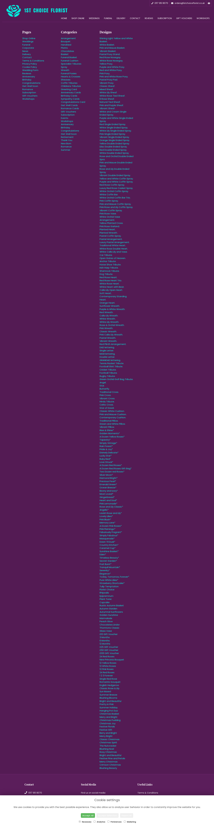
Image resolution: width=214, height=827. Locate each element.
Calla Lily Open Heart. (111, 290)
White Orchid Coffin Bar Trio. (115, 197)
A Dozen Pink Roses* (111, 525)
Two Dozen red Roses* (112, 471)
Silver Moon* (106, 474)
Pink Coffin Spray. (109, 200)
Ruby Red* (105, 459)
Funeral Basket (69, 57)
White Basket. (107, 44)
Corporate (28, 47)
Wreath (65, 70)
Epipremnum (106, 595)
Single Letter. (107, 350)
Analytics (99, 822)
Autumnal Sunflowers (111, 611)
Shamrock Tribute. (109, 270)
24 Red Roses (107, 656)
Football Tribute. (108, 372)
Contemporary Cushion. (113, 417)
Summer (65, 149)
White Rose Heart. (109, 283)
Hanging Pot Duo (109, 710)
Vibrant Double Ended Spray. (115, 175)
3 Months (105, 637)
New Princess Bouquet (112, 659)
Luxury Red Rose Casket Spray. (116, 188)
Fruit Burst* (105, 564)
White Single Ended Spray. (114, 127)
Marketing (130, 822)
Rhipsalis (104, 592)
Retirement (67, 137)
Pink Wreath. (106, 328)
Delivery (121, 18)
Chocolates (67, 51)
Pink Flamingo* (107, 529)
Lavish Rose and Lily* (111, 513)
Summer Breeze (108, 694)
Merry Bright (106, 736)
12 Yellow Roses (108, 662)
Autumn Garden (108, 608)
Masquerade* (107, 538)
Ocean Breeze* (108, 487)
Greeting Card (69, 89)
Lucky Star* (106, 455)
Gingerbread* (107, 497)
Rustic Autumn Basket (112, 605)
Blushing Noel (107, 748)
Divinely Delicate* (109, 452)
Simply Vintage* (108, 443)
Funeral (108, 18)
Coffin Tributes (69, 82)
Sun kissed (105, 691)
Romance (27, 89)
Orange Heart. (107, 302)
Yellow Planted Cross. (111, 223)
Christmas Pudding (110, 720)
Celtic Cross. (107, 404)
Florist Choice (107, 589)
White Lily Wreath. (109, 322)
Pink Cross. (105, 395)
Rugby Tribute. (107, 376)
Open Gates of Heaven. (113, 258)
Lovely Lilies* (106, 516)
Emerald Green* (108, 484)
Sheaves (65, 79)
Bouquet (65, 41)
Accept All (87, 815)
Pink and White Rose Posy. (114, 76)
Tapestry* (105, 439)
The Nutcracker (108, 745)
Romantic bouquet (110, 681)
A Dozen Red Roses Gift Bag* (116, 468)
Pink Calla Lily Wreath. (111, 334)
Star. (102, 385)
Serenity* (105, 570)
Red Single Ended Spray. (113, 124)
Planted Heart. (107, 229)
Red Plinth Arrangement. (113, 344)
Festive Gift (106, 729)
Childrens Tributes (71, 86)
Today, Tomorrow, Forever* (114, 576)
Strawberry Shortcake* (112, 583)
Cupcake (105, 602)
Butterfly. (105, 388)
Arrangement (68, 38)
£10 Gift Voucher (109, 634)
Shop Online (77, 18)
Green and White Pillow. (112, 423)
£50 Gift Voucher (109, 650)
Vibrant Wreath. (108, 341)
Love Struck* (106, 462)
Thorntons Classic (109, 627)
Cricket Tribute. (108, 369)
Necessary (85, 822)
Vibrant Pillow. (107, 427)
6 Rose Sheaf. (107, 98)
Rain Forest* (106, 446)
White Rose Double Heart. (114, 248)
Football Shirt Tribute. (111, 366)
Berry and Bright (108, 732)
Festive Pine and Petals (112, 758)
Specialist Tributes (71, 63)
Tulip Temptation (109, 586)
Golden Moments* (110, 433)
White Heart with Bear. (112, 286)
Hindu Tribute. (107, 401)
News (25, 51)
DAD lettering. (107, 347)
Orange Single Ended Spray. (115, 140)
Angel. (103, 382)
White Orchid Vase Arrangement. (110, 218)
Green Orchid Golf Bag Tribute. (116, 379)
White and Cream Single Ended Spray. (113, 113)
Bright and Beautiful (110, 701)
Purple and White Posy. (112, 67)
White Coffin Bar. (109, 194)
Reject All (127, 815)
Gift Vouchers (184, 18)
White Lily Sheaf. (108, 92)
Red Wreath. (106, 312)
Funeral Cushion (69, 60)
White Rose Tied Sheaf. (112, 95)
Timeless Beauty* (109, 557)
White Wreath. (107, 318)
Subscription (165, 18)
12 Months (105, 643)
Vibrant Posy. (107, 82)
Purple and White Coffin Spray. (116, 181)
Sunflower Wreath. (110, 305)
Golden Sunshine (109, 615)
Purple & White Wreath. (112, 309)
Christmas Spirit (108, 742)
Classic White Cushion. (112, 411)
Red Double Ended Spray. (113, 149)
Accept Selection (107, 815)
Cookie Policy (29, 67)
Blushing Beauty (108, 768)
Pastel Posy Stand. (110, 54)
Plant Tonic (106, 599)
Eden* (103, 554)
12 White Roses (108, 666)
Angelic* (104, 509)
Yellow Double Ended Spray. (115, 143)
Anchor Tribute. (108, 261)
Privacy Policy (29, 63)
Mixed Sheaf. (106, 89)
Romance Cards (70, 108)
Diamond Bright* (109, 478)
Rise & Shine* (107, 430)
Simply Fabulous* (109, 535)
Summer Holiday (109, 707)
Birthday (26, 79)
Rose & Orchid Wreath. (112, 325)
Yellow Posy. (106, 63)
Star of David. (107, 407)
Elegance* (105, 573)
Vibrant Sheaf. (107, 108)
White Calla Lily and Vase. (114, 251)
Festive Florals (107, 726)
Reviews (149, 18)
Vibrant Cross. (107, 398)
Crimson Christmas (110, 764)
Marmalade (106, 618)
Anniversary (28, 76)
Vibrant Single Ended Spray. (114, 137)
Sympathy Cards (70, 98)
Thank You (66, 140)
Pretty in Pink (107, 704)
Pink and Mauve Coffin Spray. (115, 204)
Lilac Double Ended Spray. (113, 146)
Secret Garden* (108, 560)
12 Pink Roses (107, 669)
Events (64, 118)
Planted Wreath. (109, 232)
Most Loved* (106, 493)
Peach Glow (106, 621)
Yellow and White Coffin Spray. (116, 178)
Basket (65, 54)
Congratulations (31, 82)
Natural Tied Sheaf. (110, 102)
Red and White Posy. (111, 70)
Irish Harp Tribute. (109, 267)
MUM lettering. (107, 353)
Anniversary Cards (71, 92)
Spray (64, 67)
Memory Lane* (107, 522)
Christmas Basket (109, 713)
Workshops (203, 18)
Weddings (94, 18)
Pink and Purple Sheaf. (112, 105)
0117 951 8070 (159, 3)
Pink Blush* (105, 519)
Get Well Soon (30, 86)
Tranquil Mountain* (110, 567)
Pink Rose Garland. (110, 226)
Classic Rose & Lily (109, 688)
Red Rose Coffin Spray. (112, 184)
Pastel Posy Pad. (109, 79)
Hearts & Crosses (70, 76)
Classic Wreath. (108, 331)
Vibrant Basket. (108, 51)
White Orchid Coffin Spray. (114, 191)
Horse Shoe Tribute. (110, 264)
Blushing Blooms (108, 697)
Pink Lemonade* (108, 503)
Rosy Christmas (108, 752)
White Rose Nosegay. (111, 60)
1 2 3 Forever (106, 675)
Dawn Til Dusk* (107, 541)
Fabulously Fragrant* (111, 532)
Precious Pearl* (108, 481)
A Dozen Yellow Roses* (112, 436)
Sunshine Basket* (109, 551)
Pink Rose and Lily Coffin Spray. (116, 207)
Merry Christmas (109, 761)
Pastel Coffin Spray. (110, 235)
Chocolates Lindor (110, 624)
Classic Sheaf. (107, 86)
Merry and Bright (108, 717)
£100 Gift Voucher (109, 653)
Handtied (66, 44)
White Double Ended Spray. (114, 153)
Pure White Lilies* (109, 580)
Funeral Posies (69, 73)
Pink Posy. (105, 73)
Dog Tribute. (106, 274)
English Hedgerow (109, 685)
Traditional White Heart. (113, 245)
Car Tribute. (106, 255)
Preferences (114, 822)
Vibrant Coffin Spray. (111, 210)
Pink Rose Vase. (108, 213)
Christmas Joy (107, 723)
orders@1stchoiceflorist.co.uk (188, 3)
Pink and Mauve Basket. (112, 47)
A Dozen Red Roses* (111, 465)
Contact (135, 18)
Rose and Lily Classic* (111, 506)
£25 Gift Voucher (109, 647)
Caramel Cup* (107, 548)
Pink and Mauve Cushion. (113, 414)
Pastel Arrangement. (111, 239)
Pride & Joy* (106, 449)
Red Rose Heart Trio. (111, 280)
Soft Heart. (106, 293)
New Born (66, 143)
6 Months (105, 640)
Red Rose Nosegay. (110, 57)
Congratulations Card (73, 102)
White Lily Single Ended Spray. (116, 130)
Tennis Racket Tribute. (112, 363)
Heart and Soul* (108, 500)
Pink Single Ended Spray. (113, 134)
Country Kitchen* (109, 544)
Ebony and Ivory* (109, 490)
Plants (64, 47)
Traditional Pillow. (109, 420)
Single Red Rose (108, 678)
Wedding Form (30, 70)
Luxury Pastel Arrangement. (115, 242)
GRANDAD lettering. (110, 360)
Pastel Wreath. (108, 337)
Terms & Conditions (33, 60)
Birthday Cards (69, 95)
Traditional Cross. (109, 392)
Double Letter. (107, 356)
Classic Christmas (109, 739)
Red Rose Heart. (108, 277)
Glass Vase (106, 630)
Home (64, 18)
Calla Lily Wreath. (109, 315)
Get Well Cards (69, 105)
